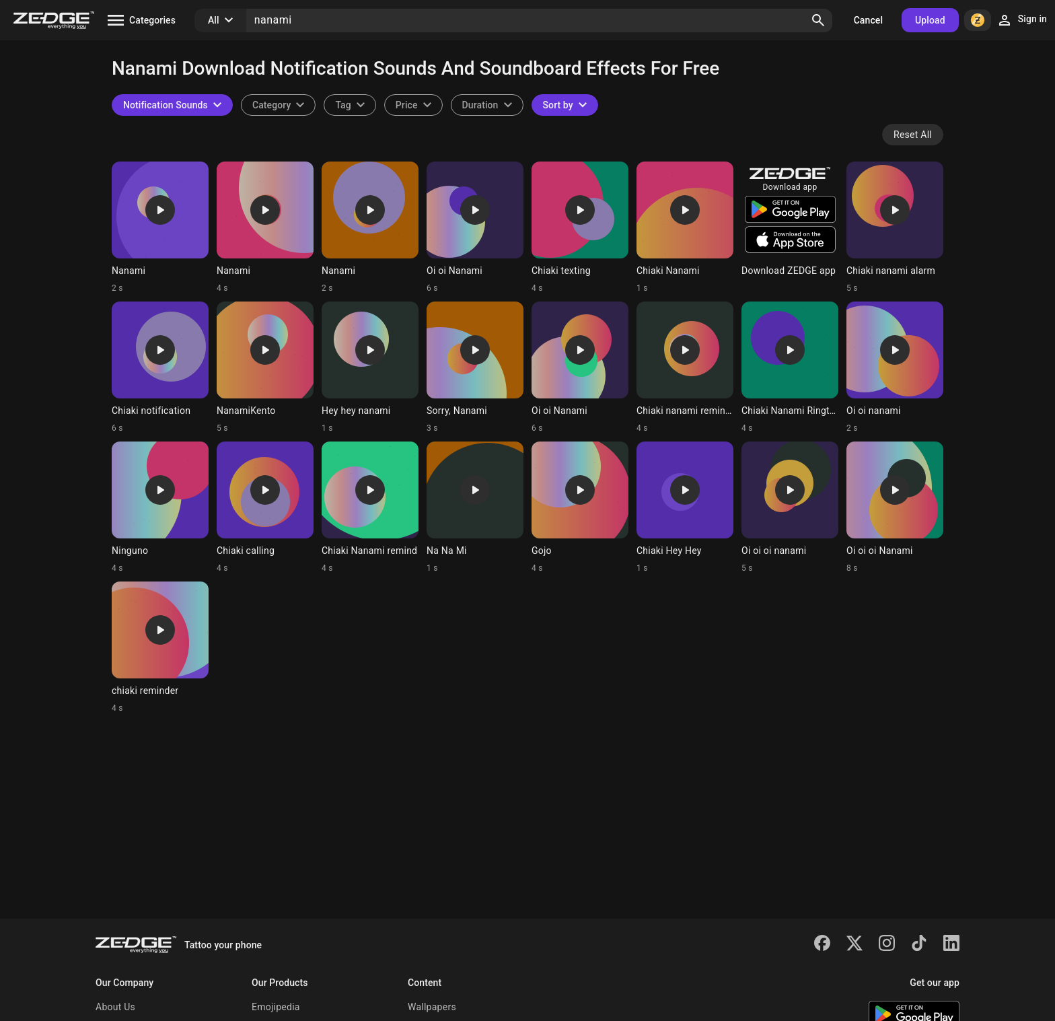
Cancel (868, 20)
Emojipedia (276, 1006)
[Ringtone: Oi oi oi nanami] (789, 507)
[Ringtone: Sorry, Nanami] (475, 367)
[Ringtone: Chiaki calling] (265, 507)
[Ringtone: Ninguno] (160, 507)
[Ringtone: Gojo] (580, 507)
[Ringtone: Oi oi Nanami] (475, 227)
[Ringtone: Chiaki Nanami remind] (370, 507)
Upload (930, 20)
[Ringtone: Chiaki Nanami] (684, 227)
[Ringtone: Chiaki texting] (580, 227)
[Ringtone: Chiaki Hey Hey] (684, 507)
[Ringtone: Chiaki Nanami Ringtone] (789, 367)
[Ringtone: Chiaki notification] (160, 367)
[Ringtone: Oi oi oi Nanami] (894, 507)
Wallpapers (432, 1006)
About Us (115, 1006)
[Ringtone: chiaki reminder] (160, 647)
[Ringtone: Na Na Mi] (475, 507)
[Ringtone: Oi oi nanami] (894, 367)
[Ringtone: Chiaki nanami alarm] (894, 227)
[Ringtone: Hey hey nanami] (370, 367)
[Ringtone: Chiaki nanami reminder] (684, 367)
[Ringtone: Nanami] (160, 227)
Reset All (913, 134)
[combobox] (349, 105)
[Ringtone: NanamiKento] (265, 367)
